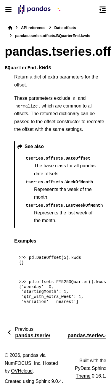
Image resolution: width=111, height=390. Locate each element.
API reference (33, 27)
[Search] (91, 9)
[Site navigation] (8, 9)
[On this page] (102, 9)
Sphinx (43, 381)
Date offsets (65, 27)
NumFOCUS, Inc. (23, 363)
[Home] (10, 28)
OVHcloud (22, 370)
